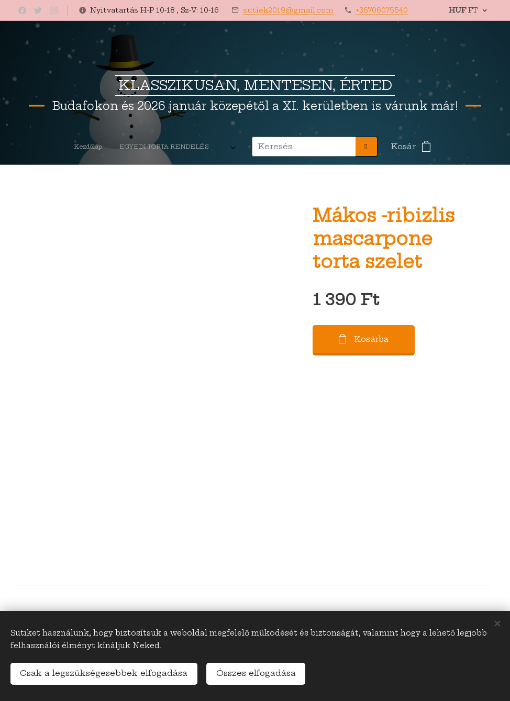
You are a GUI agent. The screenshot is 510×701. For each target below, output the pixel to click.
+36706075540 (382, 10)
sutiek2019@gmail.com (288, 10)
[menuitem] (49, 146)
